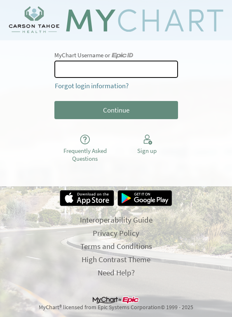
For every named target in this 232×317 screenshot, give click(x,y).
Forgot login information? (92, 85)
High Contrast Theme (116, 259)
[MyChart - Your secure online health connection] (116, 20)
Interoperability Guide (116, 220)
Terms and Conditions (116, 246)
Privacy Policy (116, 233)
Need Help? (116, 272)
